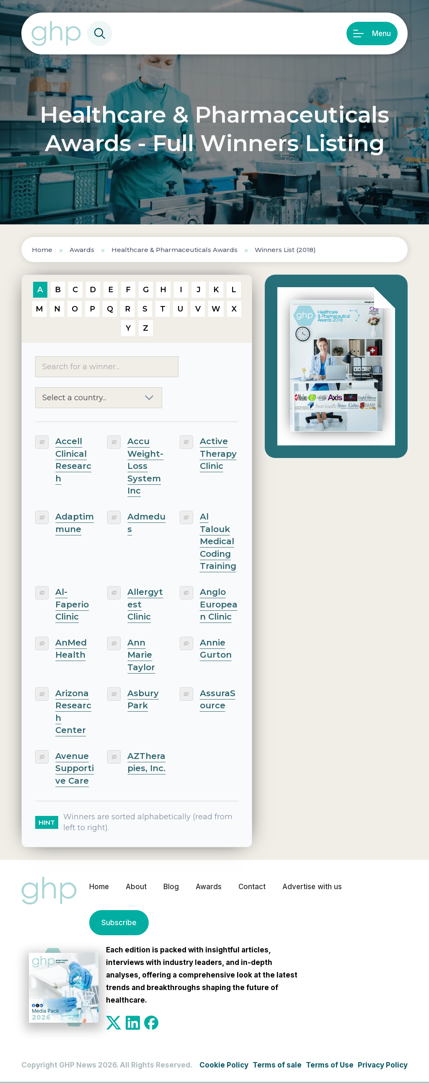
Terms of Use (330, 1065)
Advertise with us (313, 887)
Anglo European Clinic (219, 604)
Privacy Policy (383, 1065)
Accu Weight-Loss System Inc (145, 466)
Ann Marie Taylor (141, 655)
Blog (171, 887)
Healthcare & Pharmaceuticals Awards (174, 250)
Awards (82, 250)
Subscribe (118, 922)
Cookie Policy (223, 1065)
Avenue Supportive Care (74, 768)
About (136, 887)
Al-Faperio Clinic (72, 604)
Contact (252, 887)
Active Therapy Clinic (218, 453)
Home (42, 250)
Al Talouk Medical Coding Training (218, 541)
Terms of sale (277, 1065)
